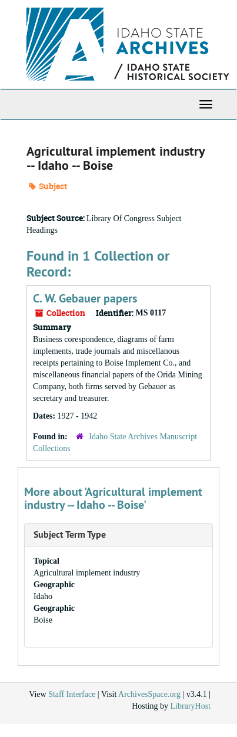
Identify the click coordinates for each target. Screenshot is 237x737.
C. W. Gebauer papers (85, 298)
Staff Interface (71, 694)
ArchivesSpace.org (149, 694)
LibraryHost (191, 706)
